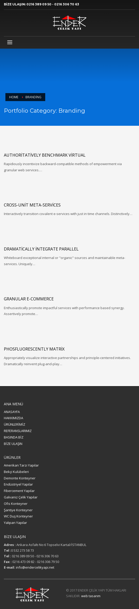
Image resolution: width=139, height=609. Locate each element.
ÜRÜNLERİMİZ (14, 424)
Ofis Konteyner (15, 503)
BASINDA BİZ (13, 437)
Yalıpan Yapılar (15, 522)
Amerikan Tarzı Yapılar (21, 465)
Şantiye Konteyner (18, 510)
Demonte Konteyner (19, 478)
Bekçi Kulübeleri (16, 471)
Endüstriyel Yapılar (18, 484)
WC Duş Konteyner (18, 516)
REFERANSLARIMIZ (18, 430)
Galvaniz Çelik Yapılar (21, 497)
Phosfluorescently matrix (34, 349)
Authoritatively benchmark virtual (45, 155)
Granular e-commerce (29, 299)
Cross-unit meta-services (32, 205)
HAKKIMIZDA (13, 418)
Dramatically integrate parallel (41, 249)
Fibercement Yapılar (19, 490)
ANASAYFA (12, 411)
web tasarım (90, 596)
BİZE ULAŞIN (13, 443)
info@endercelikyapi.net (35, 567)
